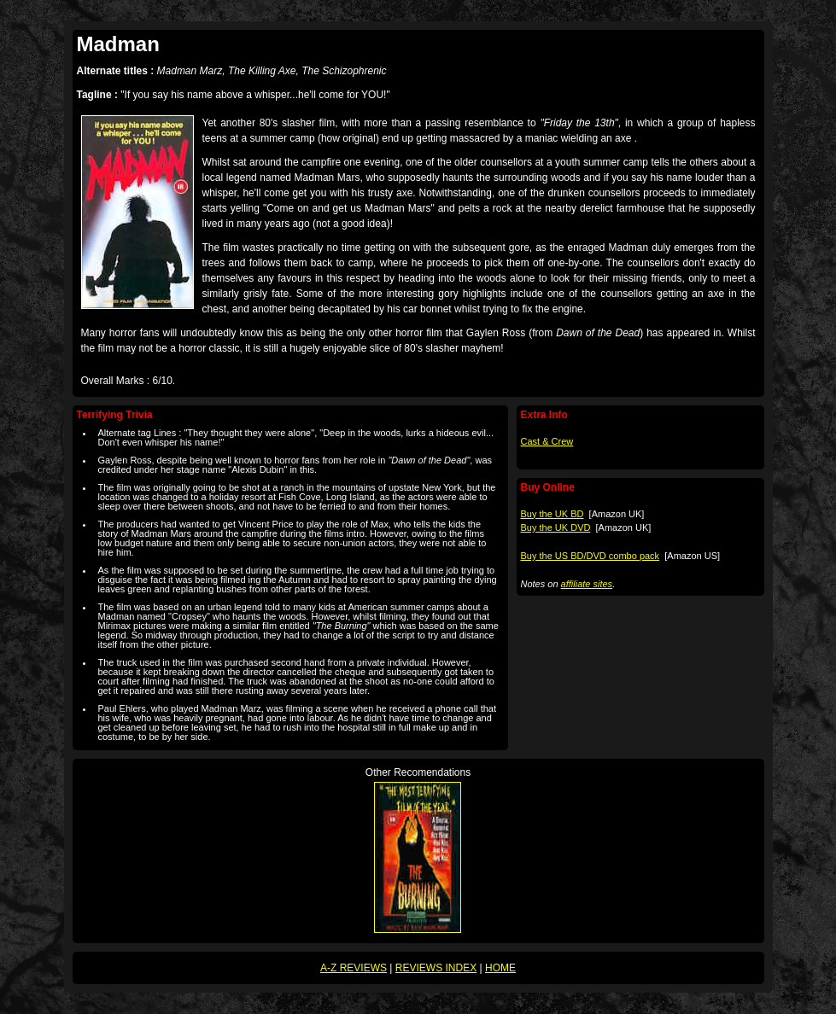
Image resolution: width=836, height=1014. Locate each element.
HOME (500, 968)
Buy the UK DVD (556, 527)
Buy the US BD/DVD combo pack (590, 556)
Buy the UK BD (552, 514)
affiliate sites (587, 584)
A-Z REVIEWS (353, 968)
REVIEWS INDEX (435, 968)
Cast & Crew (547, 441)
